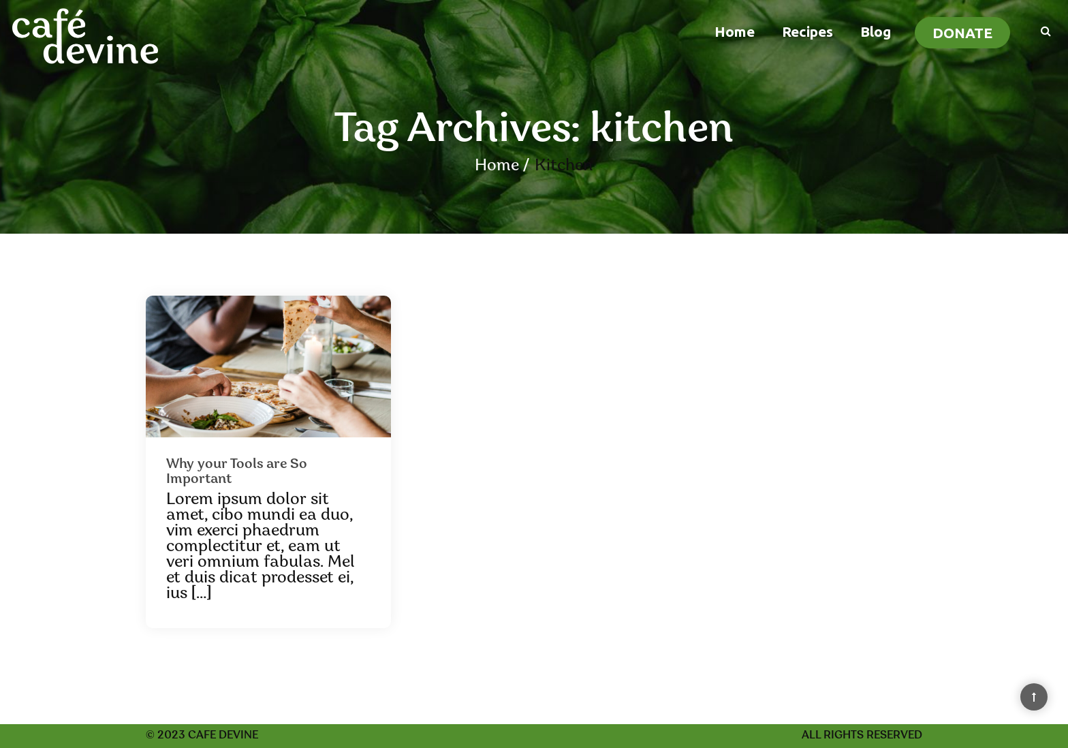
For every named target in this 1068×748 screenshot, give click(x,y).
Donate (962, 33)
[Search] (1039, 30)
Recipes (807, 31)
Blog (875, 31)
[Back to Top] (1034, 697)
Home (734, 31)
